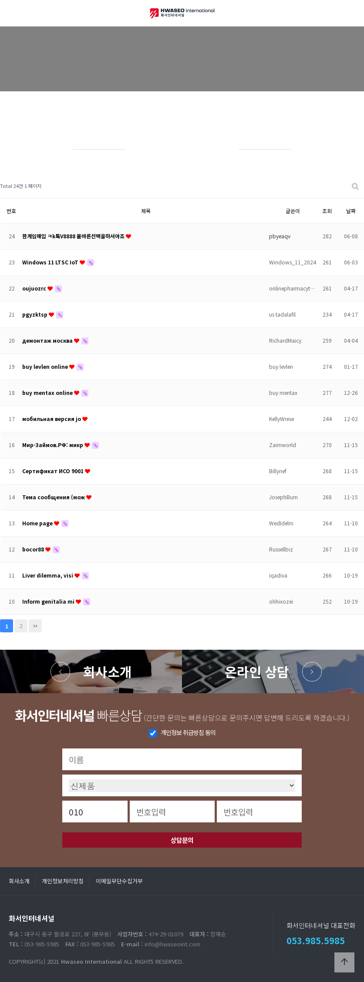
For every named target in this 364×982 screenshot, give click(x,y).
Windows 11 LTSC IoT (51, 262)
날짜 (351, 210)
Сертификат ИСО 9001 (53, 470)
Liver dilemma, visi (48, 575)
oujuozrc (34, 288)
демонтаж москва (48, 340)
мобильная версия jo (52, 418)
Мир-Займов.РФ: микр (53, 444)
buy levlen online (45, 366)
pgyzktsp (35, 314)
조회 (327, 210)
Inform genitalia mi (49, 601)
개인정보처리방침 (63, 881)
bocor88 (33, 549)
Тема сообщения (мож (54, 497)
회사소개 (107, 671)
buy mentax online (48, 392)
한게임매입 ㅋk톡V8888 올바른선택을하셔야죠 (74, 236)
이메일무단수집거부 (119, 881)
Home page (38, 523)
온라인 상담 (257, 671)
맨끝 (35, 625)
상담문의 (182, 840)
